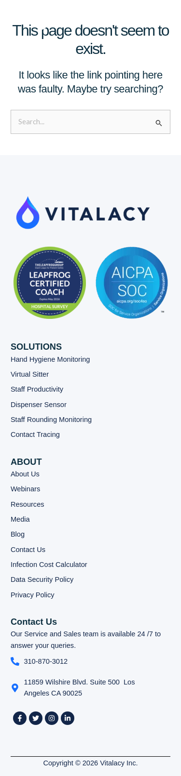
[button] (135, 22)
